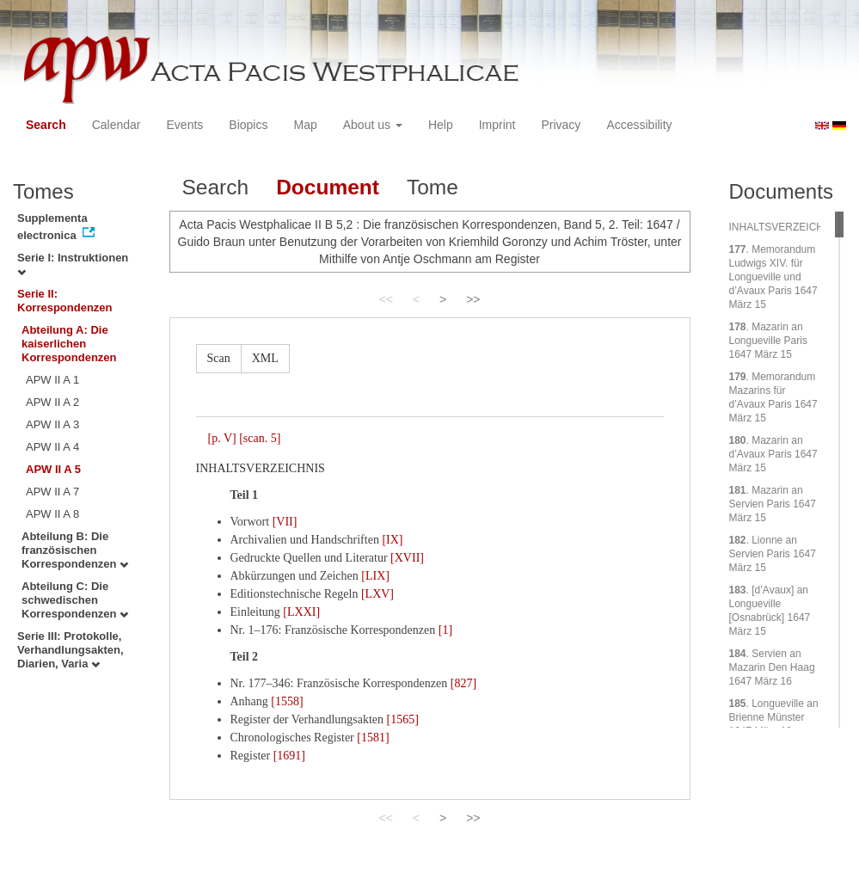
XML (265, 358)
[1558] (287, 701)
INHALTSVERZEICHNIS (785, 227)
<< (385, 299)
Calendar (116, 125)
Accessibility (639, 125)
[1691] (289, 755)
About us (372, 125)
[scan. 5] (259, 438)
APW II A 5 (53, 469)
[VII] (285, 521)
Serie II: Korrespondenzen (65, 300)
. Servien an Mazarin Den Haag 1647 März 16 (772, 667)
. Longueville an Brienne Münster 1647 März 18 (774, 717)
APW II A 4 (52, 446)
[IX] (392, 539)
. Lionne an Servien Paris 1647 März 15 (772, 554)
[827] (463, 683)
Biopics (248, 125)
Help (440, 125)
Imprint (497, 125)
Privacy (560, 125)
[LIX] (375, 575)
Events (185, 125)
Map (304, 125)
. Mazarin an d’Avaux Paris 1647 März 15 (773, 454)
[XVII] (407, 557)
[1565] (403, 719)
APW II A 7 (52, 491)
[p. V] (222, 438)
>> (473, 299)
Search (46, 125)
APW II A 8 (52, 513)
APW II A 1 (52, 379)
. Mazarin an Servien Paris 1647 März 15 (772, 504)
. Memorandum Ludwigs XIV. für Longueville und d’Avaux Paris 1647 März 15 (773, 276)
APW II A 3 (52, 424)
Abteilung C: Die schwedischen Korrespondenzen (74, 600)
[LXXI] (301, 611)
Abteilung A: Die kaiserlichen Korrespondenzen (69, 343)
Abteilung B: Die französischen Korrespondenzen (74, 550)
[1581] (373, 737)
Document (327, 187)
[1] (445, 630)
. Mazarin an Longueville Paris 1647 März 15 (768, 340)
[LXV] (377, 593)
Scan (218, 358)
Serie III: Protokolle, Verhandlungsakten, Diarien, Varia (70, 650)
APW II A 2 (52, 402)
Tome (432, 187)
